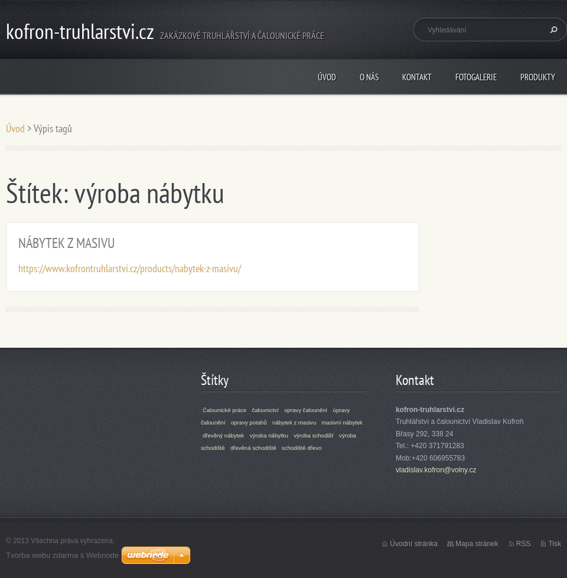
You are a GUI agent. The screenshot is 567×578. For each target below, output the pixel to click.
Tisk (554, 544)
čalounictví (265, 410)
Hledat (552, 29)
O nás (369, 77)
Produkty (537, 77)
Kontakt (417, 77)
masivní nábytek (342, 422)
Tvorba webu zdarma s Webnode (62, 555)
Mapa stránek (476, 544)
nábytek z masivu (294, 422)
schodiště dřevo (301, 448)
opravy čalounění (305, 410)
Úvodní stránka (414, 544)
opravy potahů (249, 422)
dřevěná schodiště (253, 448)
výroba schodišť (314, 435)
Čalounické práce (224, 410)
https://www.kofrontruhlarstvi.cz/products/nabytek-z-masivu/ (129, 268)
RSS (523, 544)
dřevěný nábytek (223, 435)
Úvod (327, 77)
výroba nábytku (269, 435)
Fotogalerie (476, 77)
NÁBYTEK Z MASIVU (66, 243)
